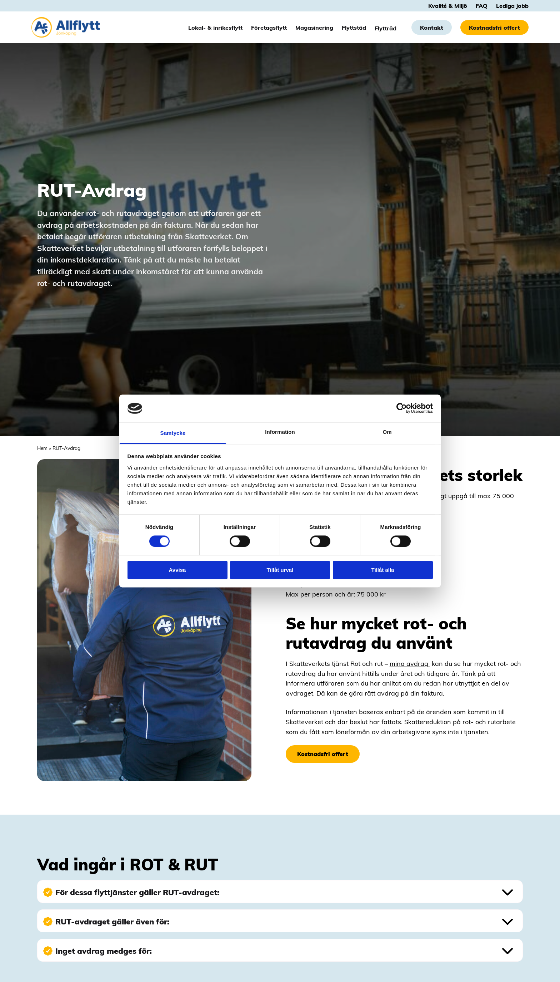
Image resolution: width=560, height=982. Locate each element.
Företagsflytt (269, 27)
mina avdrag (410, 663)
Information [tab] (280, 432)
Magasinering (314, 27)
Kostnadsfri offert (494, 27)
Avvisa (177, 570)
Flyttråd (385, 27)
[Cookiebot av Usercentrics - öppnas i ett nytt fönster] (401, 408)
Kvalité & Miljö (447, 6)
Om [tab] (386, 432)
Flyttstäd (354, 27)
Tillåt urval (280, 570)
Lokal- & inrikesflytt (215, 27)
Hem (42, 448)
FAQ (482, 6)
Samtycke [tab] (173, 433)
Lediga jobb (512, 6)
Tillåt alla (382, 570)
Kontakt (431, 27)
